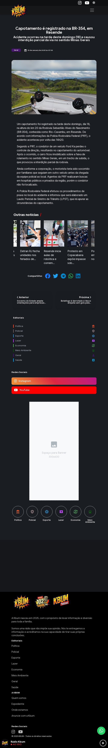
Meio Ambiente (20, 675)
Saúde (15, 687)
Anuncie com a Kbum (23, 715)
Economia (17, 669)
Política (15, 645)
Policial (15, 651)
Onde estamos (20, 709)
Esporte (16, 657)
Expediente (18, 703)
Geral (15, 681)
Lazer (15, 663)
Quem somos (19, 698)
